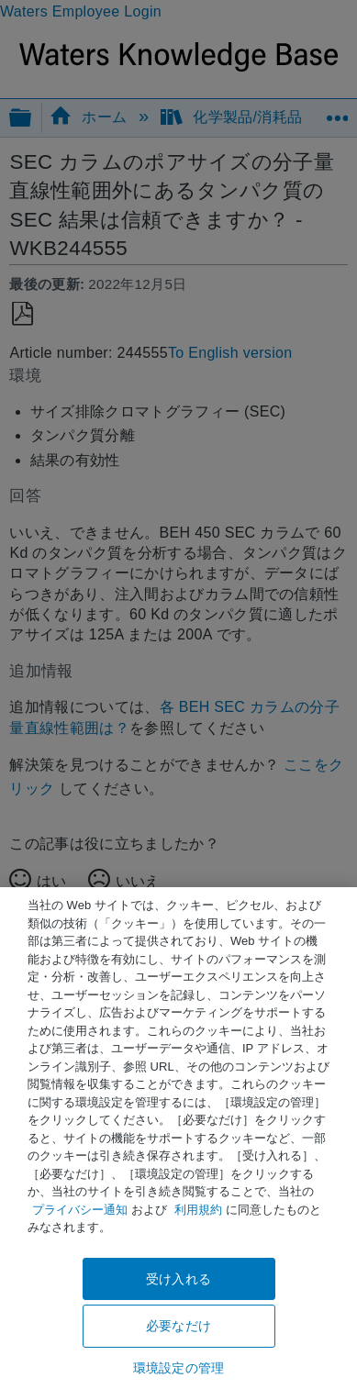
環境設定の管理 (178, 1368)
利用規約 (198, 1210)
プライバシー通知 (80, 1210)
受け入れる (178, 1279)
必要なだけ (178, 1325)
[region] (178, 1138)
